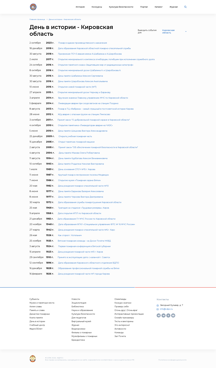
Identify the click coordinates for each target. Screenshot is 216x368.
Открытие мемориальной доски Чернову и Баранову (84, 92)
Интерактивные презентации (129, 314)
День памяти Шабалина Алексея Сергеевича (80, 76)
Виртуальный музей (81, 321)
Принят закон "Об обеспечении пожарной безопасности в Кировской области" (98, 147)
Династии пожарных (39, 314)
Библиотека (77, 306)
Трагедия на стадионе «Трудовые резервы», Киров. (83, 208)
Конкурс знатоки (122, 303)
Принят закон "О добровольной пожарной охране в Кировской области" (93, 120)
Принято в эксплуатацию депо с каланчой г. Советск (84, 257)
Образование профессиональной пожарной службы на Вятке (88, 268)
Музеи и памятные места (41, 303)
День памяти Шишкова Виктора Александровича (82, 131)
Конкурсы (97, 7)
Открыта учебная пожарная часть (75, 136)
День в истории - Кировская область (65, 19)
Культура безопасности (121, 7)
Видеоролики (78, 329)
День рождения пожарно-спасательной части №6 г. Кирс (86, 230)
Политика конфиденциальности (172, 360)
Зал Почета (120, 336)
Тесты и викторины (123, 321)
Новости (75, 299)
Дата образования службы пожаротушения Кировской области (89, 202)
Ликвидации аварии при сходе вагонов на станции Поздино (88, 103)
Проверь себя (121, 306)
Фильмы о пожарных (81, 332)
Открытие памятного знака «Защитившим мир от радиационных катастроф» (95, 65)
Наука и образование (82, 310)
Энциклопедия (78, 303)
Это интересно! (122, 325)
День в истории (37, 321)
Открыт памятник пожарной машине (76, 142)
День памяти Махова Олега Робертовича (79, 153)
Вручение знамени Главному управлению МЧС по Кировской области (93, 98)
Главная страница (37, 19)
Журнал (174, 7)
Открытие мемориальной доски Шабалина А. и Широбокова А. (89, 70)
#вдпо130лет (35, 329)
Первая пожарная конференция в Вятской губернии (84, 246)
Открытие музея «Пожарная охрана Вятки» (79, 180)
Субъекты (34, 299)
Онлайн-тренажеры (124, 317)
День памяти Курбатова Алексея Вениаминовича (82, 158)
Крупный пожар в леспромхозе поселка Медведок (83, 175)
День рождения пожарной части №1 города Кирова (84, 274)
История (80, 7)
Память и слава (36, 310)
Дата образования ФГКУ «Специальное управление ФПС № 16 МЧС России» (96, 224)
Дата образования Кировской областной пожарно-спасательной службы (94, 48)
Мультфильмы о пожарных (84, 336)
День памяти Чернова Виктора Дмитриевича (80, 197)
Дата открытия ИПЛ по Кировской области (79, 213)
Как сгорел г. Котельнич (70, 235)
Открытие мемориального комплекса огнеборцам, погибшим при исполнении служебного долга (106, 59)
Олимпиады (120, 299)
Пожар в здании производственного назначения (82, 43)
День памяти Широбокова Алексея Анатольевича (83, 81)
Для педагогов (78, 317)
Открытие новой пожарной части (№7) (77, 87)
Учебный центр (37, 325)
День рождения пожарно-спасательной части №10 (83, 186)
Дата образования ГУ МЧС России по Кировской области (86, 219)
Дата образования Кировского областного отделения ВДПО (88, 263)
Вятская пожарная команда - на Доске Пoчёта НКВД (84, 241)
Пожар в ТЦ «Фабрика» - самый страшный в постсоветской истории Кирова (95, 109)
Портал (144, 7)
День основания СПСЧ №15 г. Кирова (76, 169)
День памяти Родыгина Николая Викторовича (81, 164)
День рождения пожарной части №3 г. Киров (80, 252)
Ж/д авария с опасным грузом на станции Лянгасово (84, 114)
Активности (120, 329)
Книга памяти (36, 317)
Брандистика (78, 340)
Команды (119, 332)
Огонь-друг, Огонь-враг (125, 310)
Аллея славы (35, 306)
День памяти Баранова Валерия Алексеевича (81, 191)
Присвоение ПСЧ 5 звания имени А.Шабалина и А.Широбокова (90, 54)
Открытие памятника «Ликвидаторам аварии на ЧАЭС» (85, 125)
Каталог (159, 7)
